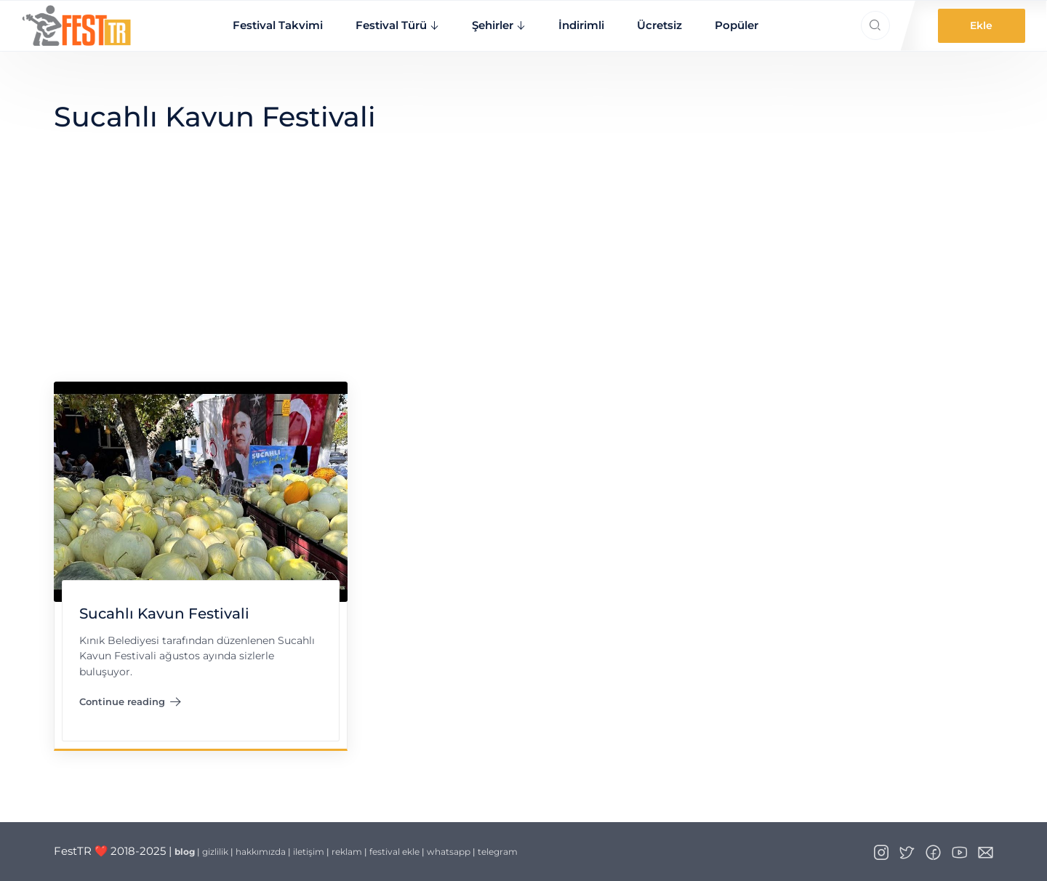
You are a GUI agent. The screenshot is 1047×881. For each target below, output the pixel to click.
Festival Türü (391, 25)
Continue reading (130, 704)
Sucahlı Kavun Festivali (164, 613)
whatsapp (448, 851)
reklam (347, 851)
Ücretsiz (659, 25)
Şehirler (492, 25)
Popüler (736, 25)
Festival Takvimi (278, 25)
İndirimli (581, 25)
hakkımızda (261, 851)
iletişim (308, 851)
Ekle (981, 25)
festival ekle (394, 851)
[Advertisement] (523, 272)
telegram (498, 851)
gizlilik (215, 851)
